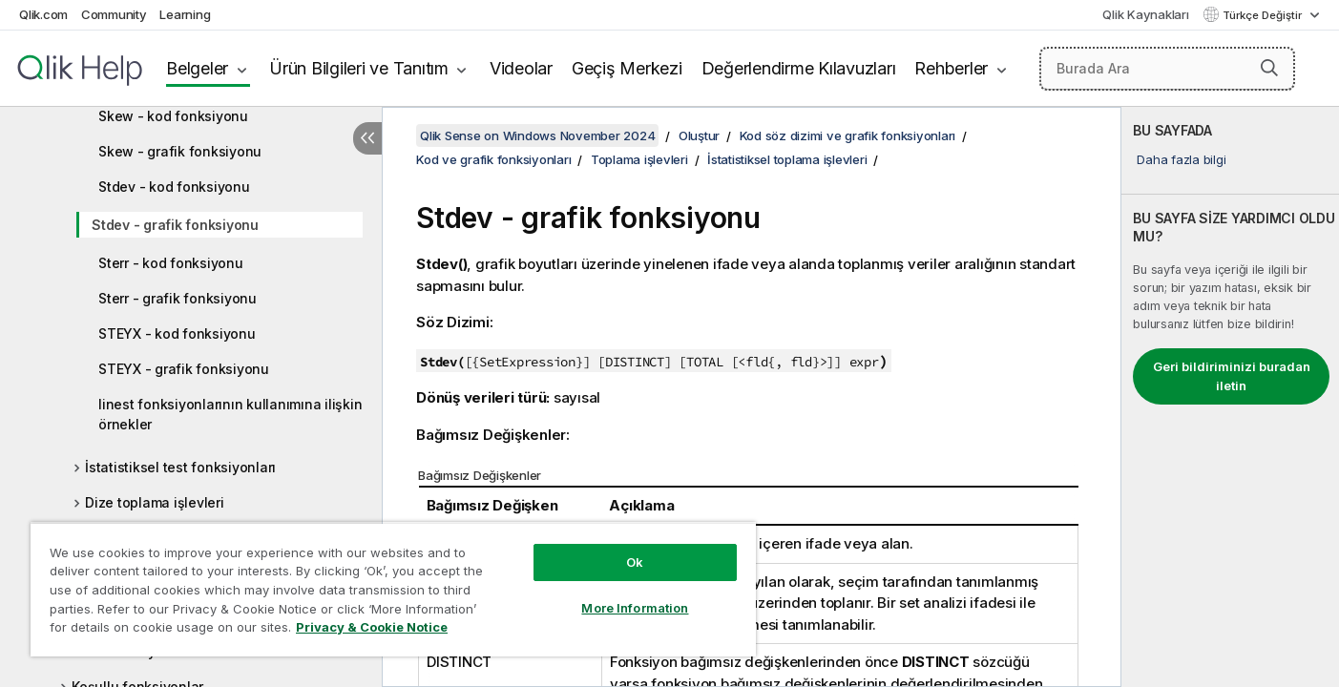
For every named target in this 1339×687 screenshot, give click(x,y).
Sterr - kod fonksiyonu (170, 263)
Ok (634, 562)
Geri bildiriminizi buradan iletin (1231, 376)
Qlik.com (43, 14)
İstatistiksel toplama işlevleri (787, 159)
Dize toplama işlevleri (154, 502)
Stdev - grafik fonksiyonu (175, 225)
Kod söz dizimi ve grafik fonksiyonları (848, 135)
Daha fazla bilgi (1181, 159)
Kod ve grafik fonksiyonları (493, 159)
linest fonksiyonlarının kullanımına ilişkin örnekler (230, 414)
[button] (1269, 67)
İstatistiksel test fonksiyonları (180, 467)
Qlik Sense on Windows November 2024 (537, 135)
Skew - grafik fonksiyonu (180, 151)
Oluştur (699, 135)
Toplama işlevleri (639, 159)
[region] (393, 589)
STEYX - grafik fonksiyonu (183, 369)
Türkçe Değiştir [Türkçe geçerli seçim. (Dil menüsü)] (1264, 15)
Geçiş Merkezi (627, 68)
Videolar (521, 68)
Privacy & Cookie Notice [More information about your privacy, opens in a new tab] (372, 627)
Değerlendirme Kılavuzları (798, 68)
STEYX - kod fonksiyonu (177, 333)
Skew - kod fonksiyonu (173, 116)
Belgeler (197, 68)
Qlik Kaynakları (1145, 14)
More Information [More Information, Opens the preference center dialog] (634, 607)
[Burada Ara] (1167, 69)
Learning (184, 14)
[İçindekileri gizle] (367, 138)
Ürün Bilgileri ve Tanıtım (359, 68)
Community (114, 14)
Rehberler (951, 68)
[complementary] (1230, 397)
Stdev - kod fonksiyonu (174, 186)
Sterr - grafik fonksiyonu (177, 298)
